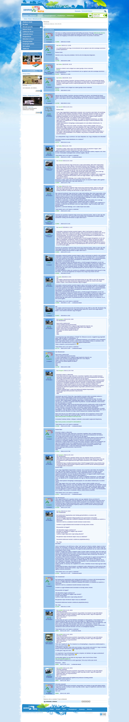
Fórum (40, 15)
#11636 (57, 426)
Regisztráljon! (96, 16)
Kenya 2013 (26, 73)
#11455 (57, 606)
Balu (59, 511)
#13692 (57, 223)
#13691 (57, 252)
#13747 (57, 142)
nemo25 (60, 107)
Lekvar (29, 85)
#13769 (57, 90)
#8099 (57, 630)
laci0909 (60, 610)
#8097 (57, 680)
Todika (60, 146)
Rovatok (33, 15)
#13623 (57, 315)
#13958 (57, 41)
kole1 (59, 45)
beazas (58, 69)
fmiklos (49, 52)
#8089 (57, 693)
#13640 (57, 273)
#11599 (57, 507)
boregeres (61, 319)
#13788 (57, 60)
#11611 (57, 494)
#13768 (57, 103)
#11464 (57, 573)
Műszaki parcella (37, 19)
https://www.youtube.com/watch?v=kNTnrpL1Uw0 (68, 416)
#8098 (57, 664)
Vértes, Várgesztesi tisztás (31, 95)
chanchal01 (49, 39)
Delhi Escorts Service (99, 33)
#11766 (57, 367)
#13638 (57, 302)
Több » (40, 70)
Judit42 (49, 114)
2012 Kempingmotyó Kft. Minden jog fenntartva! (32, 712)
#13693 (57, 211)
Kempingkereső (50, 15)
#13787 (57, 74)
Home (25, 19)
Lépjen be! (96, 14)
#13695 (57, 157)
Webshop (70, 15)
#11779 (57, 348)
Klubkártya (61, 15)
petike (49, 262)
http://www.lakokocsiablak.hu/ (63, 658)
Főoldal (25, 15)
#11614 (57, 451)
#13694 (57, 182)
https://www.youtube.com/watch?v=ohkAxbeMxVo (68, 421)
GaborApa (30, 107)
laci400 (49, 675)
